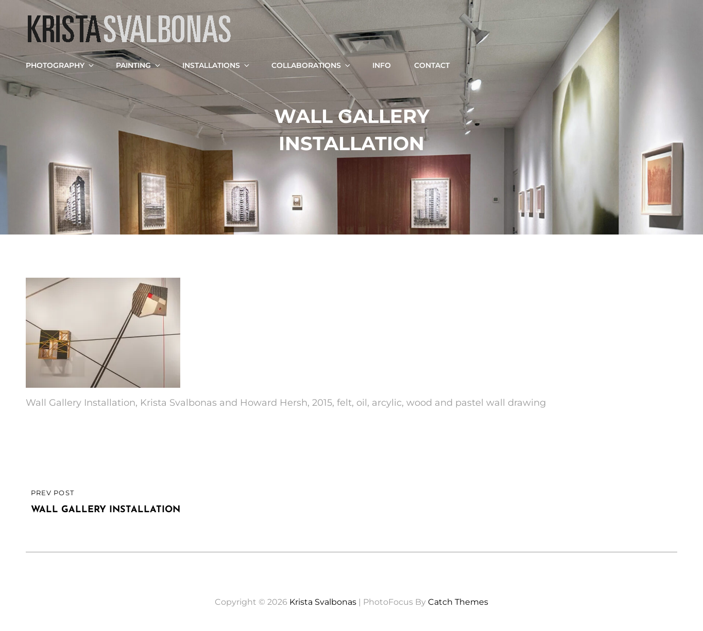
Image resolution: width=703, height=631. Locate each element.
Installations (216, 65)
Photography (60, 65)
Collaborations (311, 65)
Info (381, 65)
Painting (139, 65)
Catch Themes (458, 602)
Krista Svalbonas (322, 602)
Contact (432, 65)
